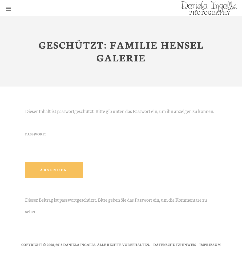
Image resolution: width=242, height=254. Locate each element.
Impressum (210, 244)
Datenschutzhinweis (174, 244)
